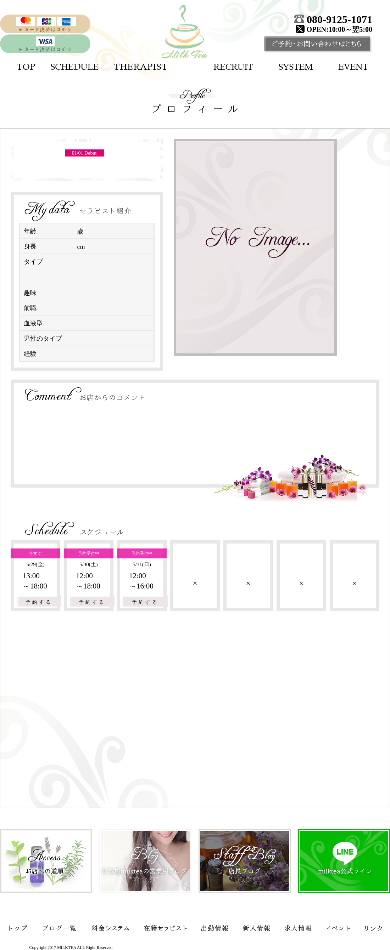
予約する (39, 602)
